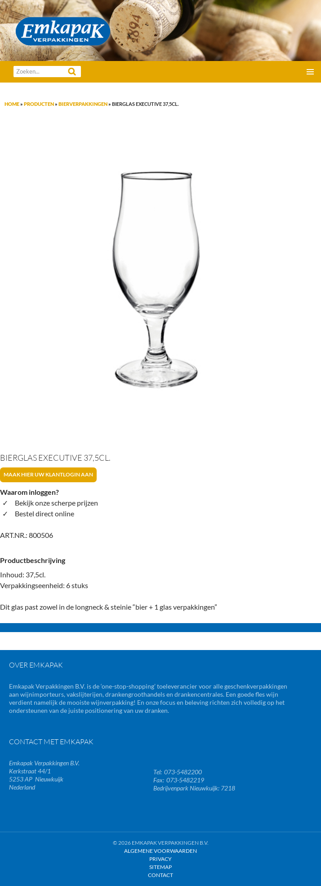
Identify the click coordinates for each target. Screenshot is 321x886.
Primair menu (310, 72)
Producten (39, 104)
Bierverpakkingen (82, 104)
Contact (160, 875)
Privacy (160, 858)
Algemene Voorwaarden (160, 850)
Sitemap (160, 867)
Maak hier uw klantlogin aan (48, 474)
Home (11, 104)
